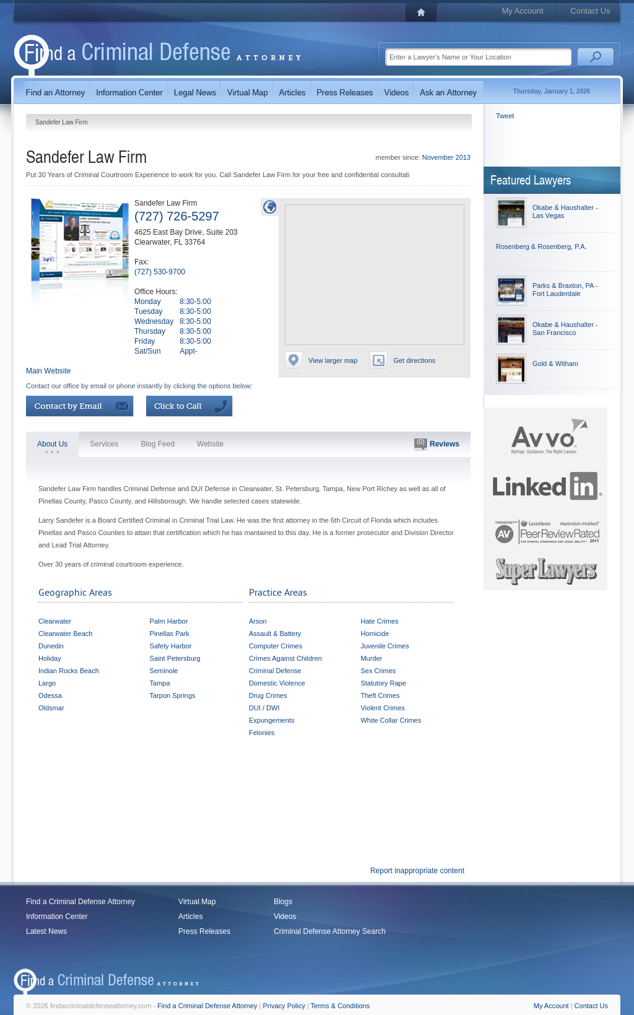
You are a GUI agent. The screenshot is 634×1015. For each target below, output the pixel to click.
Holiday (49, 658)
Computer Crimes (275, 646)
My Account (522, 10)
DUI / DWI (264, 708)
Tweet (505, 116)
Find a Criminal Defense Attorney (80, 901)
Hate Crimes (379, 621)
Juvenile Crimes (384, 646)
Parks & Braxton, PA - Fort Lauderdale (565, 289)
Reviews (436, 444)
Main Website (48, 371)
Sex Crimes (378, 670)
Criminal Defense (275, 670)
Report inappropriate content (417, 870)
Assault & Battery (275, 633)
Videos (285, 916)
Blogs (283, 901)
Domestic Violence (277, 683)
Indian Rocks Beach (68, 670)
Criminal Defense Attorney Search (330, 931)
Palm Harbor (169, 621)
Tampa (160, 683)
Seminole (164, 670)
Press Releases (204, 931)
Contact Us (590, 10)
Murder (371, 658)
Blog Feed (158, 444)
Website (210, 444)
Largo (47, 683)
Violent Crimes (382, 708)
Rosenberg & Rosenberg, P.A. (541, 246)
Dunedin (51, 646)
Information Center (56, 916)
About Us (52, 444)
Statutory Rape (383, 683)
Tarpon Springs (173, 695)
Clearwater (54, 621)
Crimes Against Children (285, 658)
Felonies (262, 732)
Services (104, 444)
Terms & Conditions (340, 1005)
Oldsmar (51, 708)
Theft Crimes (379, 695)
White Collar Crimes (390, 720)
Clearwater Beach (65, 633)
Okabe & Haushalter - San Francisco (565, 328)
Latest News (46, 931)
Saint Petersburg (175, 658)
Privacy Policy (284, 1005)
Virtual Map (196, 901)
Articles (190, 916)
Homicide (374, 633)
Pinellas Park (169, 633)
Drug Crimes (268, 695)
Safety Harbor (171, 646)
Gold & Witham (555, 363)
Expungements (271, 720)
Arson (258, 621)
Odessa (50, 695)
